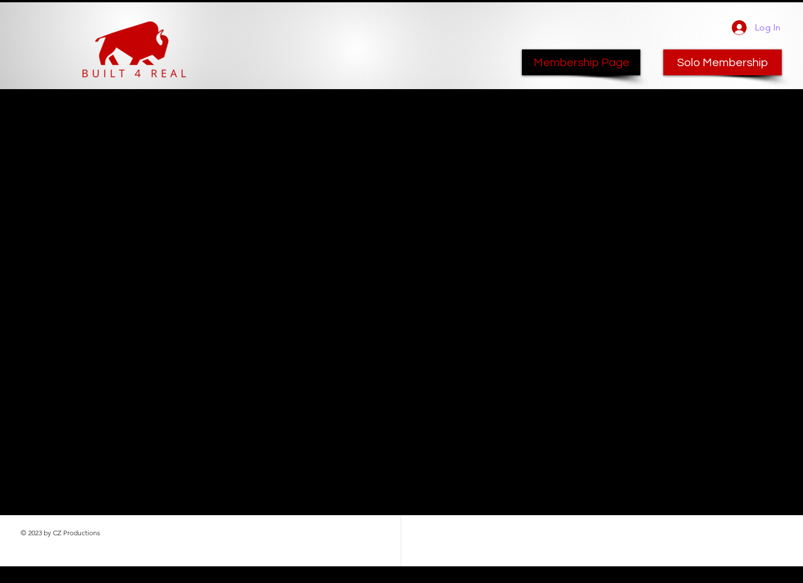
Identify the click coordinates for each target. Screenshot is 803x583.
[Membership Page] (581, 62)
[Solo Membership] (722, 62)
